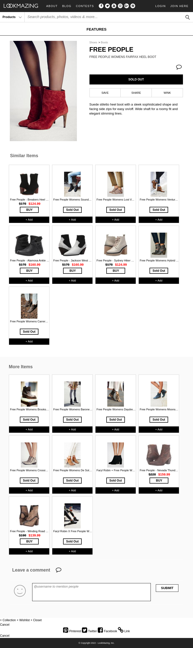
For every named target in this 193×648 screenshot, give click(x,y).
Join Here (179, 6)
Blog (66, 6)
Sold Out (72, 210)
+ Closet (35, 620)
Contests (85, 6)
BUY (29, 210)
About (52, 6)
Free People (111, 49)
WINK (167, 92)
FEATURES (96, 29)
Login (160, 6)
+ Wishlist (23, 620)
